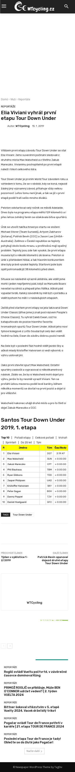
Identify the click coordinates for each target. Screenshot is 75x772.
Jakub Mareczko (16, 464)
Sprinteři (11, 442)
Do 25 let (26, 442)
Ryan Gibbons (14, 475)
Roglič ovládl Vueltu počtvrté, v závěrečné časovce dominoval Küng (35, 673)
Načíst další (34, 751)
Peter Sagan (14, 491)
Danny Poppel (15, 496)
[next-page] (9, 646)
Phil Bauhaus (14, 469)
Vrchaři (62, 437)
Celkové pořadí (44, 437)
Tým (38, 442)
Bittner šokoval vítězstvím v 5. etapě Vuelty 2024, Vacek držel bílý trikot (34, 631)
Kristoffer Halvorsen (18, 485)
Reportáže (24, 99)
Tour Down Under (22, 514)
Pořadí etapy (23, 437)
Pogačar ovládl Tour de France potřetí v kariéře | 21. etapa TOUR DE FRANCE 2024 (34, 724)
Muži (13, 99)
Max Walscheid (15, 458)
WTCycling (23, 126)
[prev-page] (3, 646)
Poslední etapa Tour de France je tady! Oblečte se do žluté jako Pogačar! (32, 740)
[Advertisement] (37, 53)
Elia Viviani (13, 453)
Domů (4, 99)
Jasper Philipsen (16, 480)
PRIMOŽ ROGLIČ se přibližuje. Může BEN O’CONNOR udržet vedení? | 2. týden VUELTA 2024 (32, 691)
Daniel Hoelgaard (16, 502)
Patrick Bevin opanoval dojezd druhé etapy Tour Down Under (53, 560)
